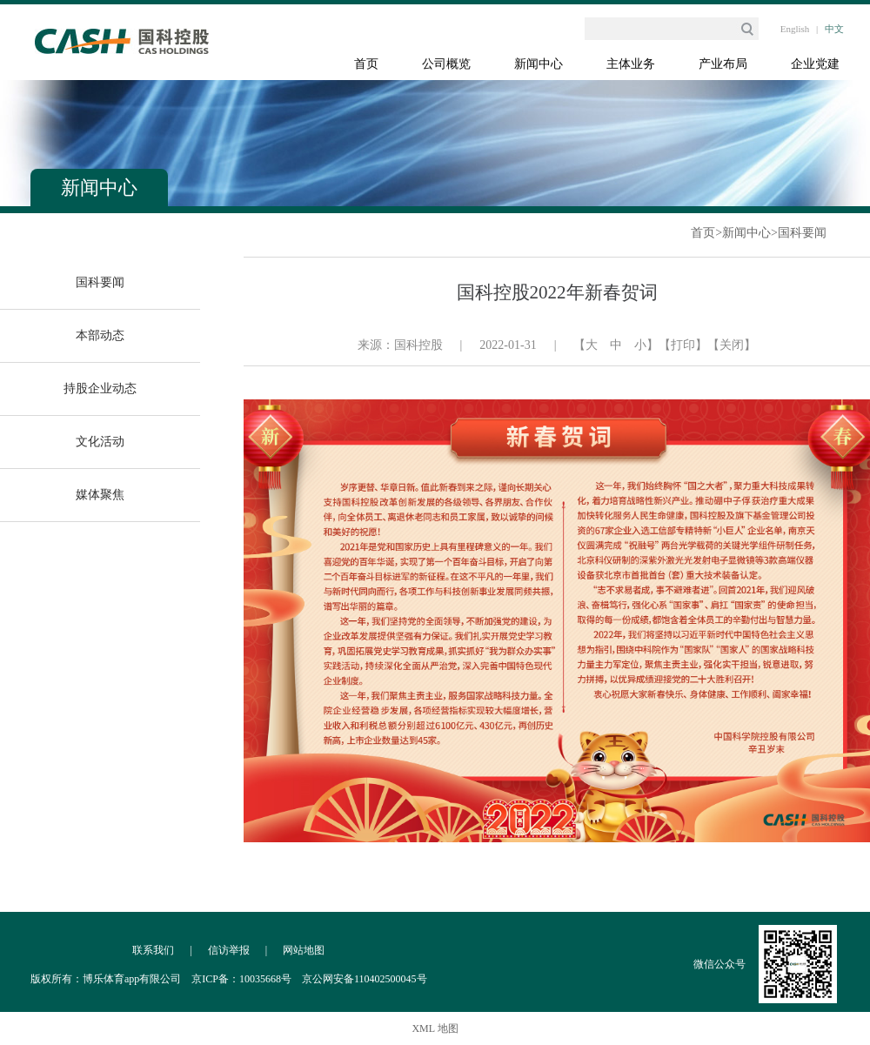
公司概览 (446, 63)
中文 (834, 28)
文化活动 (100, 441)
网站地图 (304, 950)
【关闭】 (731, 345)
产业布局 (723, 63)
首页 (366, 63)
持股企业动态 (100, 388)
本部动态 (100, 335)
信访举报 (229, 950)
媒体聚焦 (100, 494)
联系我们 (153, 950)
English (795, 28)
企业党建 (815, 63)
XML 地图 (435, 1028)
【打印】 (683, 345)
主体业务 (630, 63)
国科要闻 (802, 232)
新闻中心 (538, 63)
